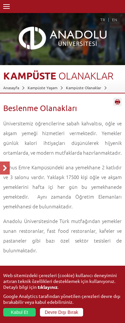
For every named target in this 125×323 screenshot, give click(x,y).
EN (114, 19)
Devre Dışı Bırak (61, 312)
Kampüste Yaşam (42, 87)
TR (102, 19)
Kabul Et (19, 312)
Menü (6, 6)
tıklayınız (47, 287)
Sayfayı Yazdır (117, 102)
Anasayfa (11, 87)
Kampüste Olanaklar (83, 87)
